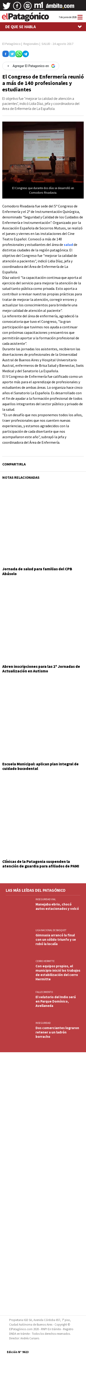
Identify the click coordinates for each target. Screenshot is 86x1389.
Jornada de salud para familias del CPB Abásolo (37, 571)
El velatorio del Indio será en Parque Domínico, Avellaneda (56, 1001)
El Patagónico (11, 44)
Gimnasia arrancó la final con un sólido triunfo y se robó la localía (56, 939)
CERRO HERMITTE (45, 961)
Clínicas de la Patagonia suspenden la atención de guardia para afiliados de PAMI (40, 864)
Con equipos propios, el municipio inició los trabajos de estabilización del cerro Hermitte (58, 972)
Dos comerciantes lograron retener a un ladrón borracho (57, 1032)
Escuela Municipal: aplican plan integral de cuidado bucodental (40, 766)
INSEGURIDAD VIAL (46, 899)
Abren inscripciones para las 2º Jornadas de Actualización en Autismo (41, 669)
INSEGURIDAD (43, 1023)
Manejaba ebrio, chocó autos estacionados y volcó (57, 906)
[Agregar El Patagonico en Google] (30, 66)
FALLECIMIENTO (44, 992)
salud (68, 244)
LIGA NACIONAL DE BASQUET (51, 930)
